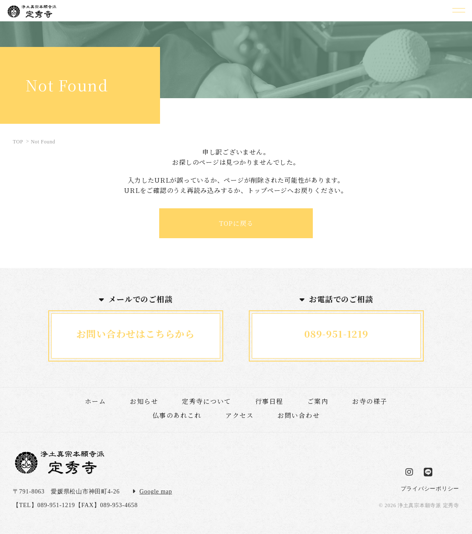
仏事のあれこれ (177, 415)
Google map (156, 491)
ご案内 (318, 401)
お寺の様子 (370, 401)
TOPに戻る (236, 223)
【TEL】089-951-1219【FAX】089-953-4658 (75, 505)
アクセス (239, 415)
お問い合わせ (298, 415)
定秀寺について (206, 401)
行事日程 (269, 401)
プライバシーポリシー (430, 488)
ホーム (95, 401)
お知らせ (144, 401)
